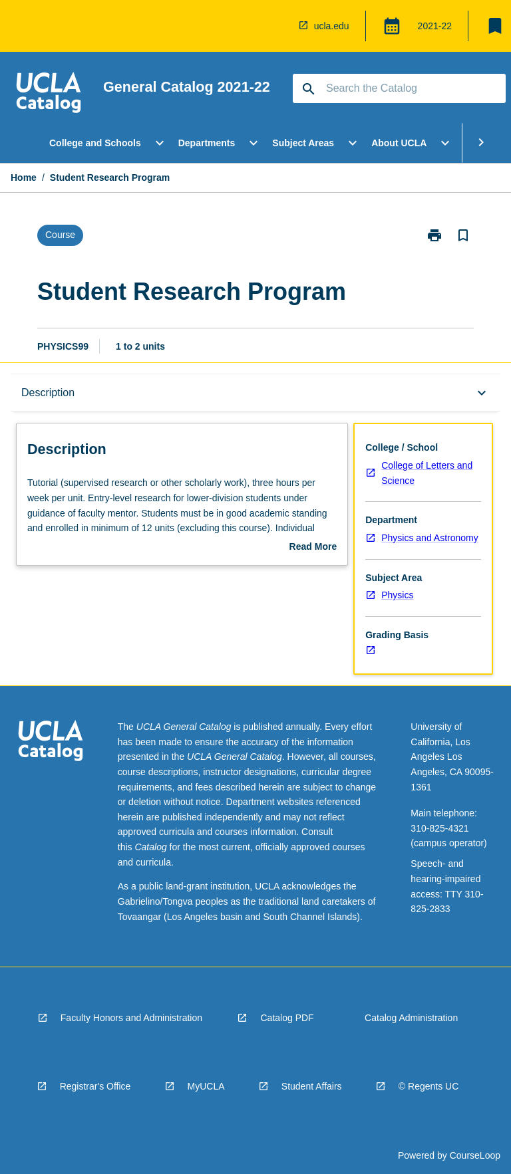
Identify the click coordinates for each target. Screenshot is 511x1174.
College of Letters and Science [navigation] (426, 473)
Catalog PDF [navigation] (286, 1017)
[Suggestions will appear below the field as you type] (399, 88)
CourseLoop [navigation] (475, 1155)
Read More (313, 547)
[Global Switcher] (392, 26)
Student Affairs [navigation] (311, 1086)
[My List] (495, 26)
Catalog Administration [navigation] (411, 1017)
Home (24, 177)
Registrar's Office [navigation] (95, 1086)
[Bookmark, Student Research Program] (463, 235)
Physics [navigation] (397, 595)
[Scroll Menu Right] (481, 143)
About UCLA (398, 143)
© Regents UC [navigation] (428, 1086)
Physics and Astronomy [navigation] (429, 537)
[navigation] (279, 26)
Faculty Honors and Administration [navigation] (131, 1017)
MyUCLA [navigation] (206, 1086)
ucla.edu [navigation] (331, 26)
